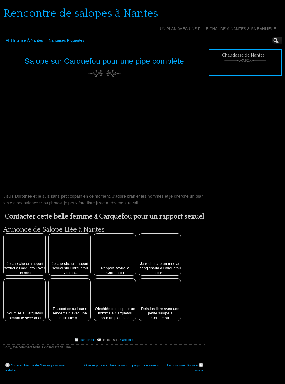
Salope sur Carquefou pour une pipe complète (104, 61)
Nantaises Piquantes (66, 40)
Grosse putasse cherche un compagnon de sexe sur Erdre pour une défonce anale (143, 367)
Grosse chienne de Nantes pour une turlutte (35, 367)
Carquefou (127, 339)
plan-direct (87, 339)
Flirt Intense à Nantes (24, 40)
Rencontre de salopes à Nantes (80, 13)
